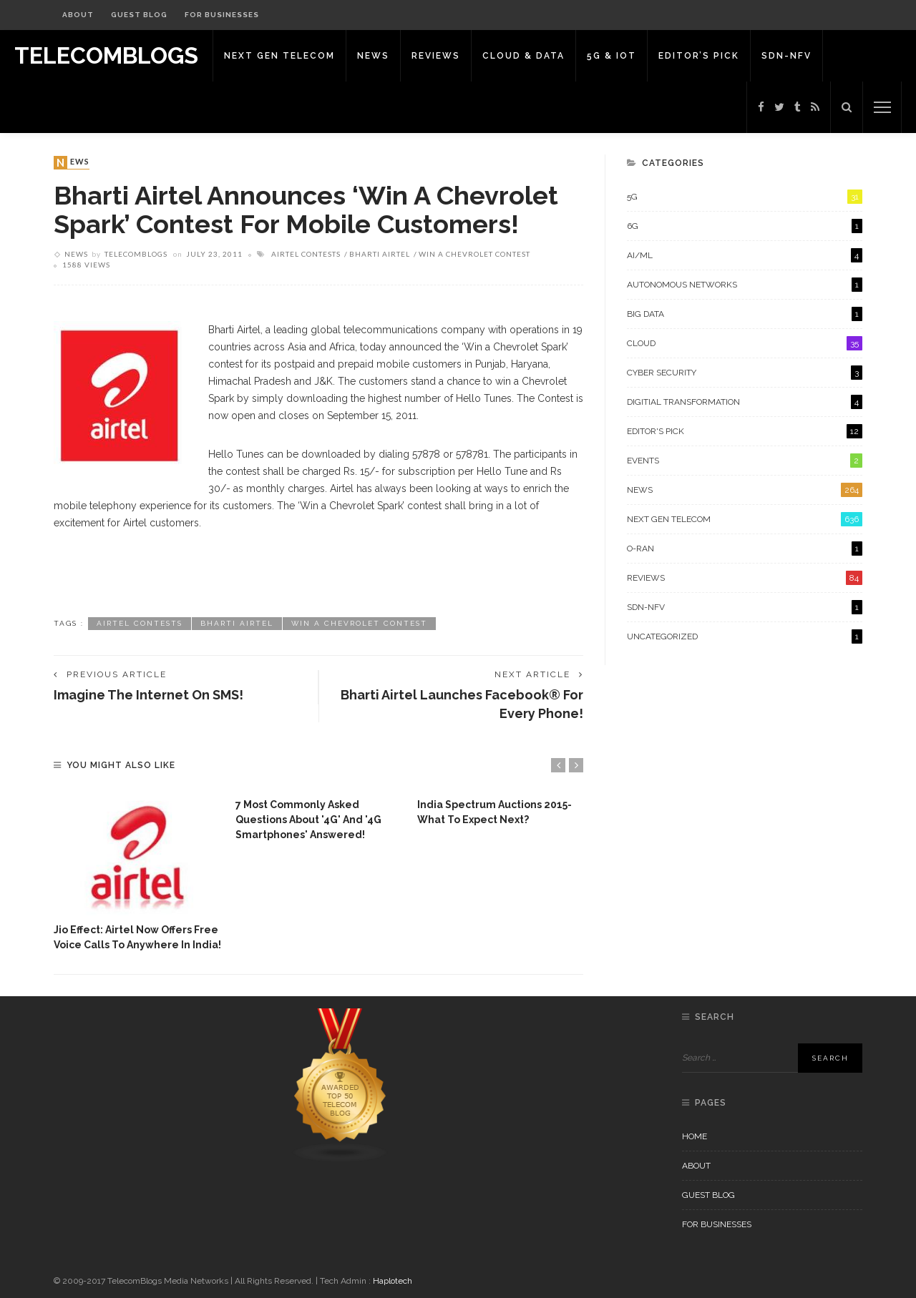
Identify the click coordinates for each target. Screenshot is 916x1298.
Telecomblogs (135, 254)
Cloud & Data (523, 56)
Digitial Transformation (744, 402)
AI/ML (744, 255)
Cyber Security (744, 372)
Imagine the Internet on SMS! (148, 694)
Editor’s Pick (698, 56)
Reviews (435, 56)
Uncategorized (744, 636)
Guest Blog (139, 15)
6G (744, 226)
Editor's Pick (744, 431)
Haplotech (392, 1281)
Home (694, 1136)
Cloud (744, 343)
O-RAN (744, 548)
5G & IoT (611, 56)
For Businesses (222, 15)
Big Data (744, 314)
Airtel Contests (306, 254)
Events (744, 460)
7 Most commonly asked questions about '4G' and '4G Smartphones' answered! (308, 819)
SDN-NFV (786, 56)
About (78, 15)
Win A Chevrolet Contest (474, 254)
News (373, 56)
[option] (137, 871)
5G (744, 197)
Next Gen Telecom (279, 56)
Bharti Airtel (379, 254)
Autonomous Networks (744, 284)
